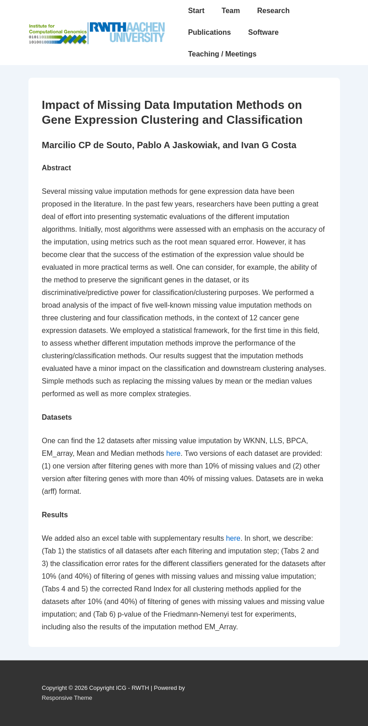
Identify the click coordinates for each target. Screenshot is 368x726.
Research (273, 10)
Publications (209, 32)
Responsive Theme (67, 697)
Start (196, 10)
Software (263, 32)
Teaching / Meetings (222, 54)
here (173, 453)
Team (231, 10)
